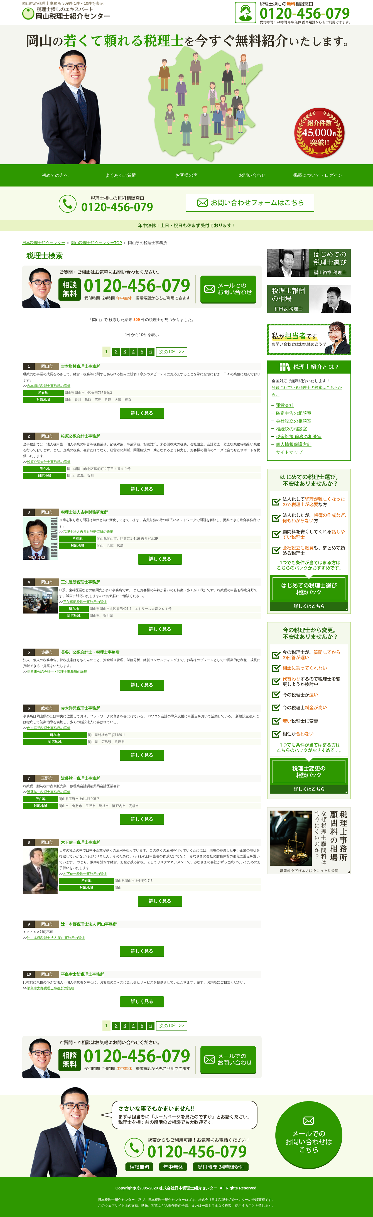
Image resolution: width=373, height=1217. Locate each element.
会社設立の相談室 (293, 421)
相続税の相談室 (291, 428)
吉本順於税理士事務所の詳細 (48, 386)
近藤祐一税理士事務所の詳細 (48, 792)
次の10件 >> (171, 351)
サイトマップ (289, 452)
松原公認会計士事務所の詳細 (48, 462)
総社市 (47, 708)
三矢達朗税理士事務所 (80, 582)
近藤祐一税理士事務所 (80, 778)
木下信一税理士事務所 (80, 842)
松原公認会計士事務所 (80, 436)
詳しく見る (142, 413)
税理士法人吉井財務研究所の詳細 (88, 532)
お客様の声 (186, 175)
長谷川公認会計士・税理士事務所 (90, 652)
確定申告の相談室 (293, 413)
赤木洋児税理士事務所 (80, 708)
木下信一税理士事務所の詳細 (85, 874)
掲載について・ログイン (317, 175)
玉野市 (47, 778)
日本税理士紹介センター (43, 243)
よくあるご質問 (120, 175)
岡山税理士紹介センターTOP (96, 243)
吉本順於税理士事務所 (80, 366)
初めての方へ (55, 175)
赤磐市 (47, 652)
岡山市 (47, 366)
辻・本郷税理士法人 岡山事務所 (89, 924)
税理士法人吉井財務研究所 (84, 512)
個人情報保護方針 (293, 444)
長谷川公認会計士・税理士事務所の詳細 (57, 672)
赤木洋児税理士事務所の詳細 (48, 728)
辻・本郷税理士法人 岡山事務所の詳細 (56, 938)
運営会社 (285, 405)
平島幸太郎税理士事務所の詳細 (50, 988)
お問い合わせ (252, 175)
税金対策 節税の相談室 (299, 436)
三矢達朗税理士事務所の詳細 (85, 602)
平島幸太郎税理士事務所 (82, 974)
